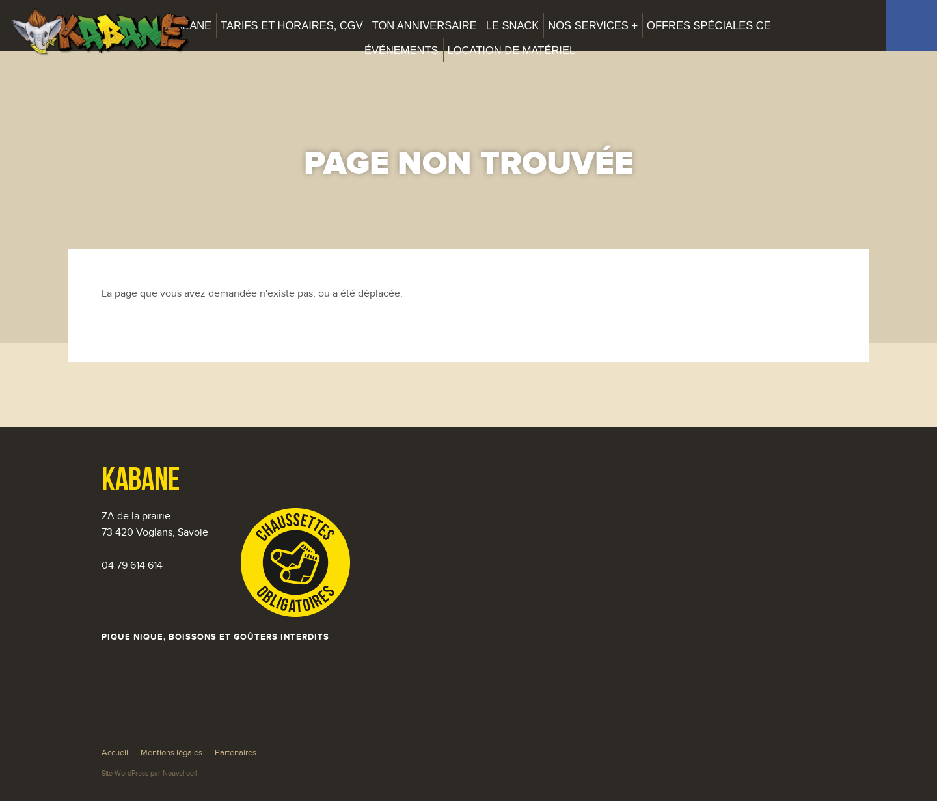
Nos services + (593, 25)
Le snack (512, 25)
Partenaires (235, 753)
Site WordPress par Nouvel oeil (149, 773)
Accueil (115, 753)
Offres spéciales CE (709, 25)
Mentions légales (171, 753)
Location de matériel (512, 50)
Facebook (911, 25)
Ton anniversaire (424, 25)
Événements (401, 50)
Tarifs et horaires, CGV (292, 25)
